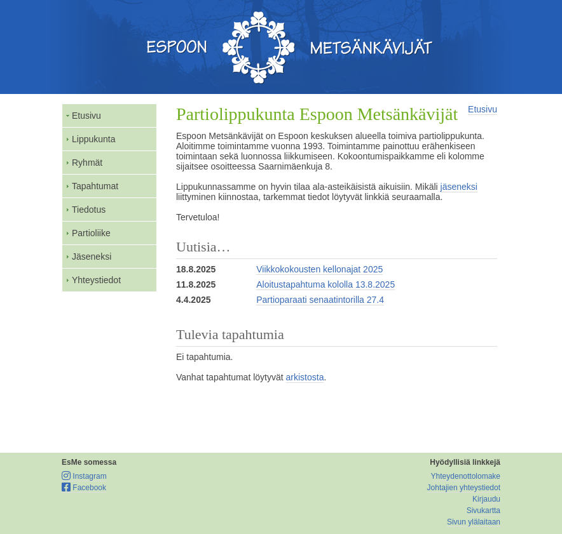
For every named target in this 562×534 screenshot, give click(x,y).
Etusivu (86, 115)
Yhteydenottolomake (465, 476)
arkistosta (305, 377)
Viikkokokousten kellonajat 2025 (319, 269)
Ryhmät (87, 162)
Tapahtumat (95, 186)
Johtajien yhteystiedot (463, 487)
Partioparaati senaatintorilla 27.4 (320, 300)
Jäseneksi (91, 256)
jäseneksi (459, 187)
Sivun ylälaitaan (473, 521)
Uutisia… (203, 247)
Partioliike (91, 233)
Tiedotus (89, 209)
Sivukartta (483, 510)
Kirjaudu (486, 499)
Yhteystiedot (96, 280)
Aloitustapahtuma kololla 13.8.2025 (325, 284)
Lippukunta (94, 139)
